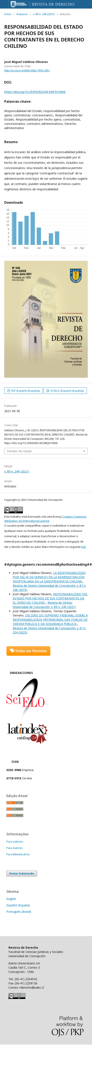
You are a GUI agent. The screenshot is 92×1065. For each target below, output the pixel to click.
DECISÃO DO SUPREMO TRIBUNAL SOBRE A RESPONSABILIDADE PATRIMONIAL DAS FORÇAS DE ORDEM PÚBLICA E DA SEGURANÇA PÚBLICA (50, 619)
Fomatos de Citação (19, 451)
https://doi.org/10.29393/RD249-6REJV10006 (35, 92)
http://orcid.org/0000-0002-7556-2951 (27, 70)
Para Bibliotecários (18, 854)
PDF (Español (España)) (25, 391)
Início (7, 14)
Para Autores (14, 848)
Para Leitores (14, 841)
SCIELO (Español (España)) (67, 391)
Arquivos (22, 14)
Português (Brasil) (18, 912)
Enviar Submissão (21, 873)
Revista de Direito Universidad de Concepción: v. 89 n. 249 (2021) (44, 605)
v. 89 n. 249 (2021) (44, 14)
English (11, 899)
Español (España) (18, 905)
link (83, 547)
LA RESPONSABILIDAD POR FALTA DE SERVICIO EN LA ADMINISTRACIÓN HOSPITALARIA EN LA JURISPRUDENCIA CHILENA (49, 577)
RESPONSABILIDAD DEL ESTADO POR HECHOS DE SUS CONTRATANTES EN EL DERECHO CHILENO (50, 598)
